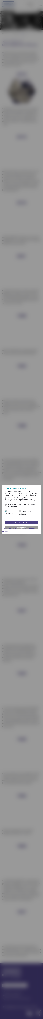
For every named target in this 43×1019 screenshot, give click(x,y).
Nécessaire (9, 512)
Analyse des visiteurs (25, 512)
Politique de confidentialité (15, 528)
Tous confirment (21, 522)
